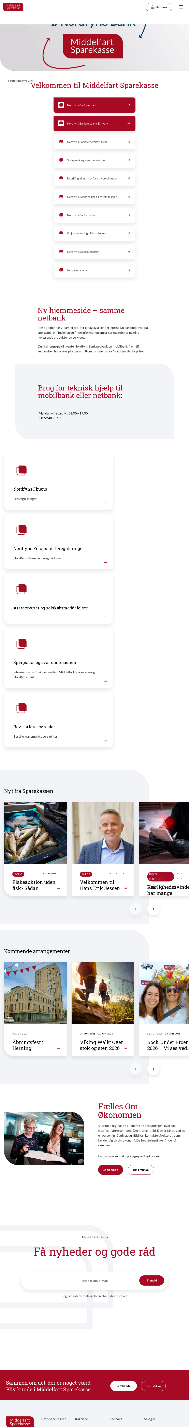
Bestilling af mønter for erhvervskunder (94, 178)
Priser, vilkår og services (159, 1332)
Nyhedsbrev (117, 1365)
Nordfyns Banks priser (94, 215)
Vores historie (49, 1332)
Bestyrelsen (48, 1345)
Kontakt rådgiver (120, 1332)
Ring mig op (141, 1072)
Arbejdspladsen (85, 1360)
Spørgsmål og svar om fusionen (94, 160)
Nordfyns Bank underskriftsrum (94, 142)
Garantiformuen (154, 1338)
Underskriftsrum (154, 1408)
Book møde (110, 1072)
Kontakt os (153, 1288)
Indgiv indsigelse (94, 270)
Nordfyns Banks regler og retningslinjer (94, 197)
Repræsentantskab (53, 1338)
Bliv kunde (124, 1288)
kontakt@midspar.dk (19, 1358)
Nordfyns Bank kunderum (94, 252)
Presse (114, 1371)
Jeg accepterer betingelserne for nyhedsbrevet (94, 1198)
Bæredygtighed (50, 1362)
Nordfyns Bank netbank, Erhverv (94, 123)
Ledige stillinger (85, 1343)
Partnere (46, 1369)
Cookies (149, 1402)
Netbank (159, 7)
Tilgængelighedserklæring (160, 1395)
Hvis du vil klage (119, 1378)
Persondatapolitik (155, 1389)
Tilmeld (152, 1182)
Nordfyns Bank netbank (94, 105)
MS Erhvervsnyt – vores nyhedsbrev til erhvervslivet (122, 1354)
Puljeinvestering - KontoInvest (94, 233)
